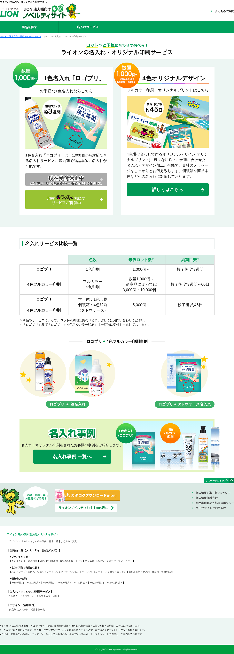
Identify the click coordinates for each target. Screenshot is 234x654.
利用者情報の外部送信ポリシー (215, 503)
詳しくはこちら (167, 189)
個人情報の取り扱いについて (213, 492)
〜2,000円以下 (114, 582)
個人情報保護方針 (207, 497)
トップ (78, 560)
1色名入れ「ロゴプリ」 (21, 596)
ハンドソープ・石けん (23, 571)
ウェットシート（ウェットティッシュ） (58, 571)
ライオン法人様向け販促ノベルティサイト (33, 534)
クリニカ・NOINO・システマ (100, 560)
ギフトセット (125, 560)
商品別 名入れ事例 (18, 609)
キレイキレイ (19, 560)
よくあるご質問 (224, 11)
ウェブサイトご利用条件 (211, 508)
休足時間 (32, 560)
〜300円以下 (49, 582)
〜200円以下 (33, 582)
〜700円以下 (80, 582)
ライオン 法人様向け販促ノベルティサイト (20, 36)
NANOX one (66, 560)
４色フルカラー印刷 (46, 596)
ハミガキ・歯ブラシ (115, 571)
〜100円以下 (18, 582)
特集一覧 (53, 541)
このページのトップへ (217, 480)
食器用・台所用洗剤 (162, 571)
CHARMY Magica (49, 560)
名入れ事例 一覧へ (72, 456)
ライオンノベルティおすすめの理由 (83, 507)
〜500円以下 (65, 582)
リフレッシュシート (92, 571)
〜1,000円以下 (97, 582)
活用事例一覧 (38, 609)
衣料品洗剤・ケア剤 (139, 571)
